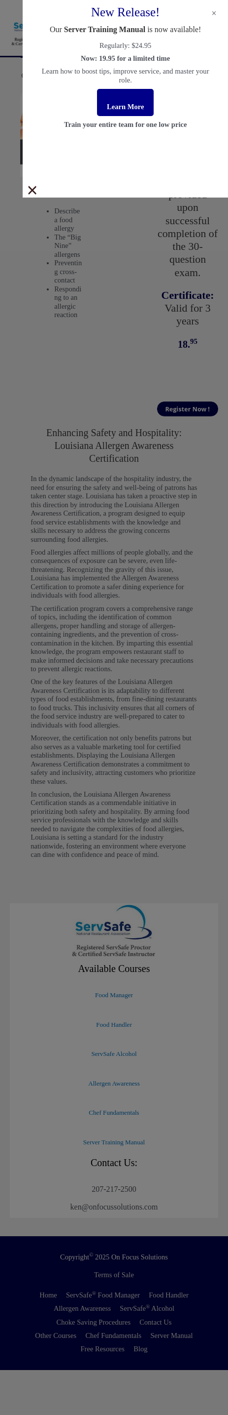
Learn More (125, 107)
